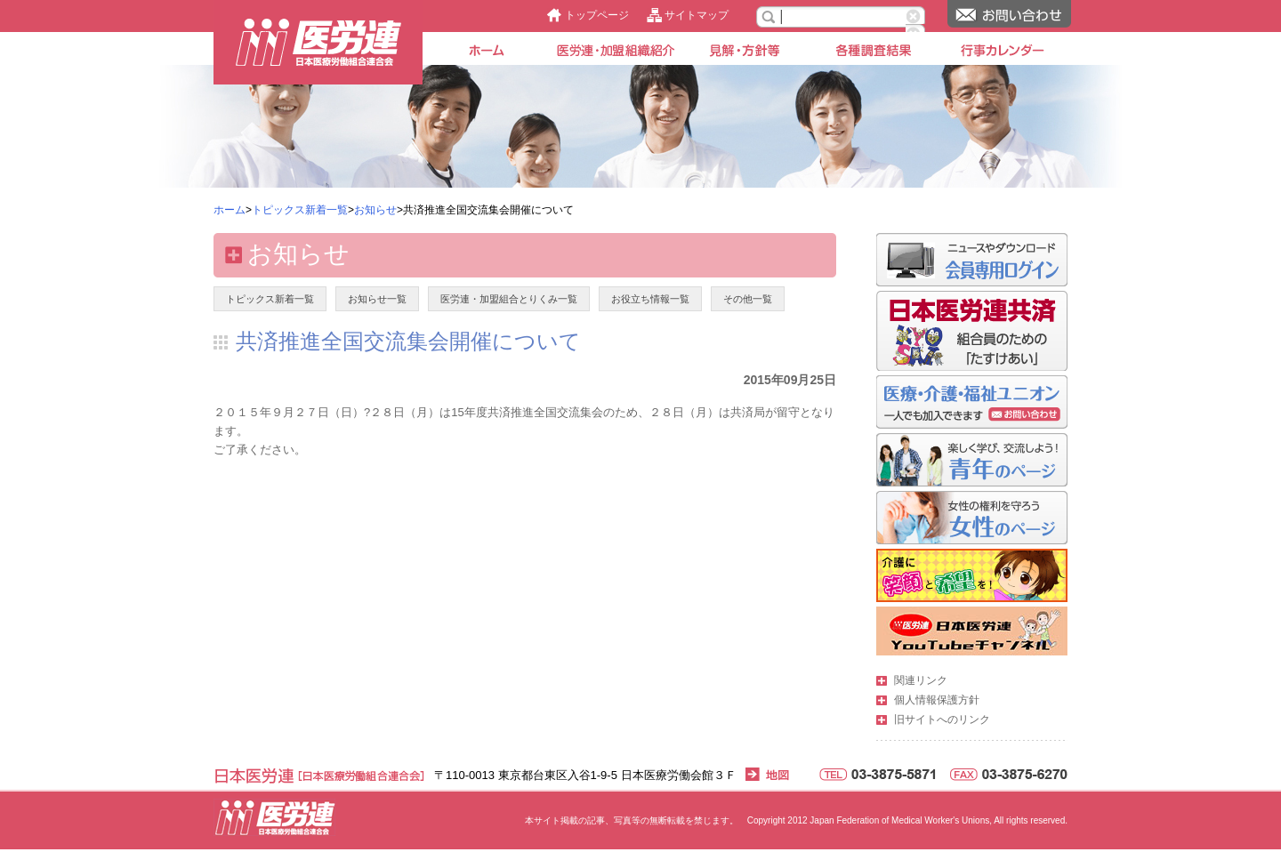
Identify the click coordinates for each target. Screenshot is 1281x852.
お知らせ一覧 (377, 298)
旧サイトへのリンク (942, 719)
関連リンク (920, 680)
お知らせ (375, 210)
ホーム (230, 210)
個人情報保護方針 (936, 700)
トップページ (597, 15)
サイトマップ (697, 15)
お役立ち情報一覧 (650, 298)
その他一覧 (747, 298)
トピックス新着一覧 (300, 210)
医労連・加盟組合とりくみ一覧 (508, 298)
